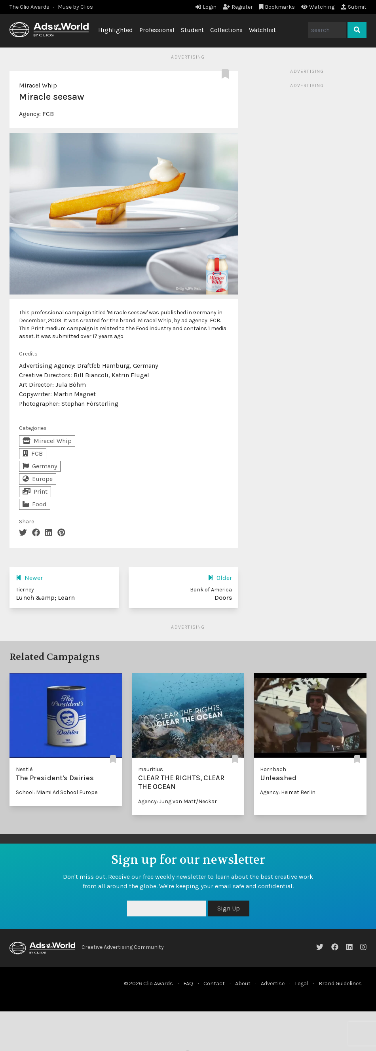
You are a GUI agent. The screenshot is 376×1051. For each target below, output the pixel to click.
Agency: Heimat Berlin (287, 792)
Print (35, 491)
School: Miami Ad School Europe (56, 792)
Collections (226, 30)
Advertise (273, 983)
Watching (317, 7)
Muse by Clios (75, 7)
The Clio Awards (29, 7)
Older (220, 578)
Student (192, 30)
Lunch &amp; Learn (45, 597)
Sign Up (228, 908)
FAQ (188, 983)
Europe (38, 479)
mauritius (150, 769)
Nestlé (24, 769)
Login (206, 7)
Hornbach (273, 769)
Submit (354, 7)
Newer (29, 578)
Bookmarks (277, 7)
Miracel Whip (38, 85)
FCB (48, 114)
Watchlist (262, 30)
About (243, 983)
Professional (157, 30)
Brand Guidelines (340, 983)
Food (35, 504)
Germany (40, 466)
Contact (214, 983)
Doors (223, 597)
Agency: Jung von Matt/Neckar (177, 801)
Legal (301, 983)
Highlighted (115, 30)
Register (238, 7)
